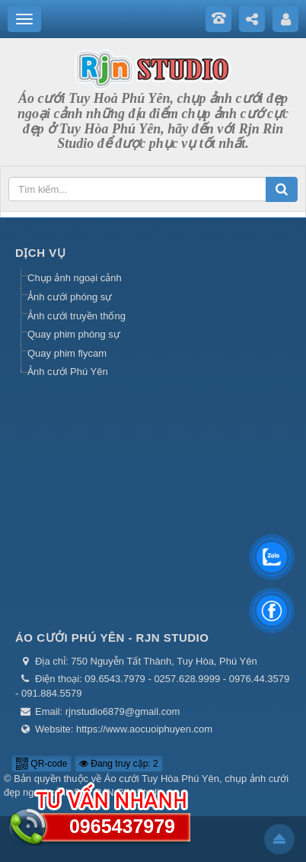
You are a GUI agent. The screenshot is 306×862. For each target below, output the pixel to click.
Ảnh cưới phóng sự (69, 297)
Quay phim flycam (67, 353)
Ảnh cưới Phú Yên (67, 371)
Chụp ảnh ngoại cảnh (74, 278)
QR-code (41, 763)
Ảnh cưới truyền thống (76, 316)
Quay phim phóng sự (73, 334)
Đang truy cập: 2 (118, 763)
